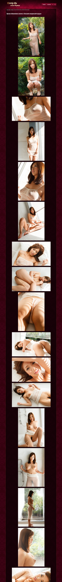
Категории (49, 4)
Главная (44, 4)
